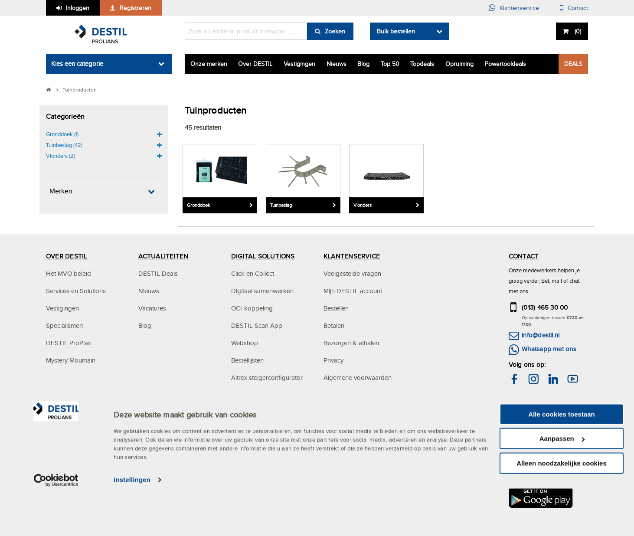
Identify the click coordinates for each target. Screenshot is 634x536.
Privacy (333, 360)
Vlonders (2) (60, 156)
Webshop (244, 342)
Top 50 (390, 63)
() (577, 31)
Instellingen (132, 527)
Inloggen (77, 7)
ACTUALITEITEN (163, 256)
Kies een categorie (77, 63)
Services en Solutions (76, 290)
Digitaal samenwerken (262, 290)
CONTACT (524, 256)
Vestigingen (299, 63)
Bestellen (336, 308)
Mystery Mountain (70, 360)
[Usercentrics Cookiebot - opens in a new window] (56, 527)
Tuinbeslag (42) (64, 145)
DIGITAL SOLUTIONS (263, 256)
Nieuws (336, 63)
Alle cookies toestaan (561, 461)
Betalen (334, 325)
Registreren (135, 7)
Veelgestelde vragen (352, 273)
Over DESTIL (255, 63)
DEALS (573, 63)
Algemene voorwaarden (358, 377)
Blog (363, 63)
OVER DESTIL (67, 256)
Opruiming (459, 63)
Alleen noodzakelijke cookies (561, 510)
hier (555, 415)
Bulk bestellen (396, 31)
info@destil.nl (540, 335)
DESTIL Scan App (256, 325)
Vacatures (152, 308)
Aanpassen (562, 486)
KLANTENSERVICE (352, 256)
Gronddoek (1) (62, 134)
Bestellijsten (247, 360)
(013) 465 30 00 (545, 307)
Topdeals (422, 63)
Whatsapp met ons (549, 348)
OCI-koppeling (252, 308)
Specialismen (64, 325)
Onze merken (208, 63)
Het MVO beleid (68, 273)
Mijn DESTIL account (353, 290)
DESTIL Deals (158, 273)
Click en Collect (252, 273)
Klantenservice (519, 7)
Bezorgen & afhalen (351, 342)
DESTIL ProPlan (69, 342)
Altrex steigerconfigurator (267, 377)
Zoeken (335, 31)
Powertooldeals (505, 63)
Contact (578, 7)
